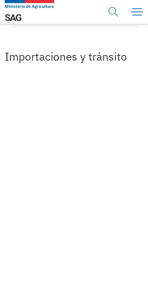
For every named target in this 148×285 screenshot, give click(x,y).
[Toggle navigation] (113, 12)
